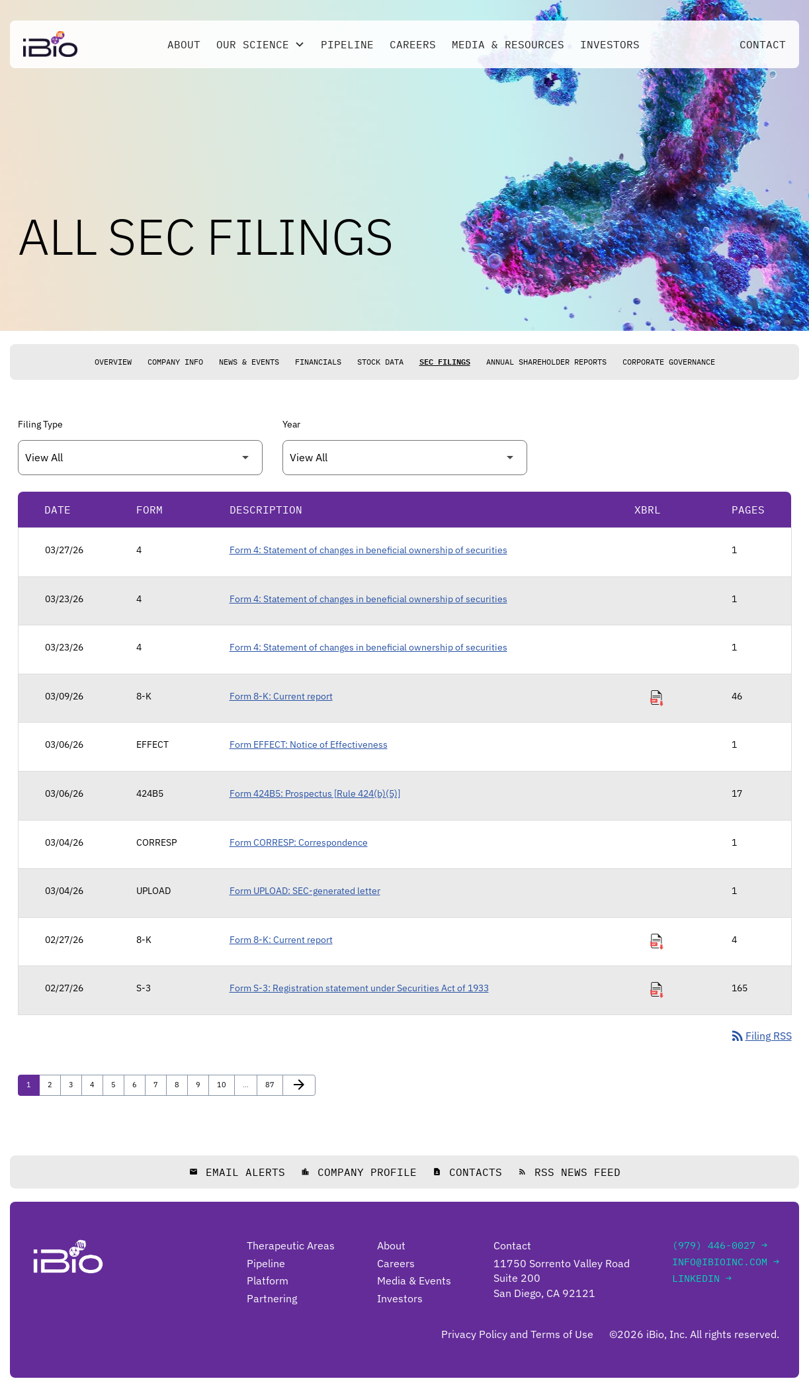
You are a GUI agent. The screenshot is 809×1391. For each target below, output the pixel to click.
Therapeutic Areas (291, 1245)
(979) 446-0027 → (719, 1245)
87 (273, 1084)
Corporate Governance (668, 362)
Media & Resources (508, 44)
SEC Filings (444, 362)
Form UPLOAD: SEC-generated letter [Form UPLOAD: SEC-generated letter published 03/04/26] (305, 891)
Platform (267, 1280)
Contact (763, 44)
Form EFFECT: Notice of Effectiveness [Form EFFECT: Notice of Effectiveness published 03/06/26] (309, 744)
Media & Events (414, 1280)
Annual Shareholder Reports (546, 362)
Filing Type (40, 424)
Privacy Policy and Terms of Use (517, 1334)
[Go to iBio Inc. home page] (50, 44)
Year (291, 424)
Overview (113, 362)
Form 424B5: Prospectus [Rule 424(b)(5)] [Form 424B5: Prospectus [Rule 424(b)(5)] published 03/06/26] (315, 793)
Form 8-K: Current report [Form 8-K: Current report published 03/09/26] (281, 696)
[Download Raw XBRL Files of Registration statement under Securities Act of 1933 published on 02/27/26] (657, 990)
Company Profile (359, 1172)
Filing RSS (761, 1035)
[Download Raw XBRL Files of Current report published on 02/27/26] (657, 942)
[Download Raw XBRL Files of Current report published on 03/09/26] (657, 698)
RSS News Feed (569, 1172)
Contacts (467, 1172)
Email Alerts (237, 1172)
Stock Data (380, 362)
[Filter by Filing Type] (140, 457)
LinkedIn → (702, 1278)
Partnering (272, 1298)
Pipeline (347, 44)
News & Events (249, 362)
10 (224, 1084)
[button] (260, 44)
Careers (413, 44)
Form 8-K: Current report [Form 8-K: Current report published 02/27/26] (281, 940)
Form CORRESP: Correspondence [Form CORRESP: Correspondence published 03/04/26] (299, 842)
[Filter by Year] (404, 457)
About (183, 44)
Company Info (175, 362)
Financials (318, 362)
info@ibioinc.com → (725, 1261)
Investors (610, 44)
